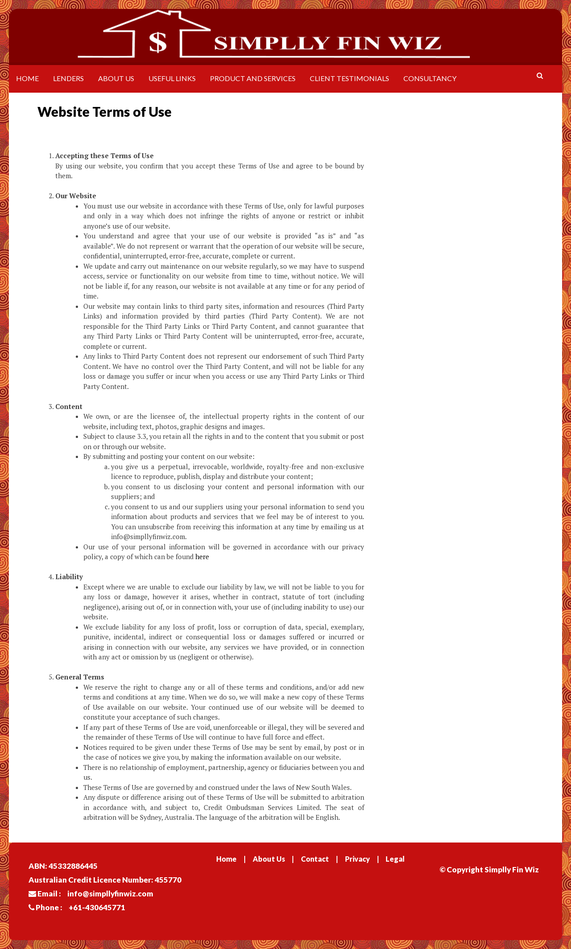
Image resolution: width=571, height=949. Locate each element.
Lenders (68, 78)
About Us (116, 78)
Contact (315, 859)
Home (27, 78)
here (202, 556)
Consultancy (429, 78)
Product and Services (253, 78)
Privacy (357, 859)
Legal (395, 859)
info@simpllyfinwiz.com (110, 893)
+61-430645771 (97, 907)
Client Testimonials (349, 78)
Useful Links (172, 78)
